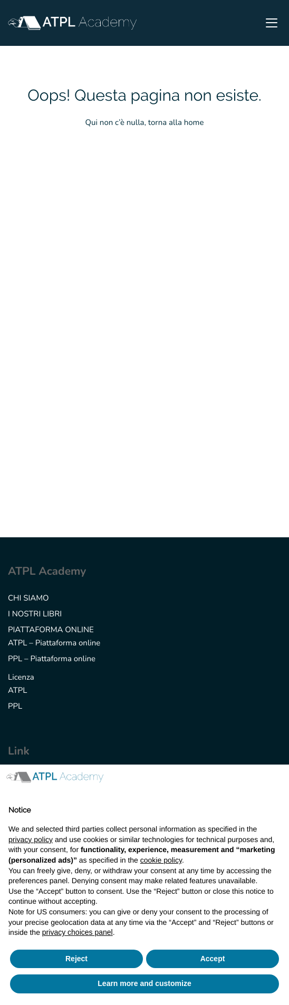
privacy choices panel (77, 932)
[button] (275, 781)
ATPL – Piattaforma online (54, 643)
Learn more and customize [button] (144, 983)
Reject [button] (76, 958)
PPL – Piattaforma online (51, 659)
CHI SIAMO (28, 598)
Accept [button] (212, 958)
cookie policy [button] (161, 860)
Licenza (21, 677)
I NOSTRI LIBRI (35, 614)
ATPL (17, 690)
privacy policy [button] (30, 839)
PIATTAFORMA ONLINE (51, 630)
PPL (15, 706)
